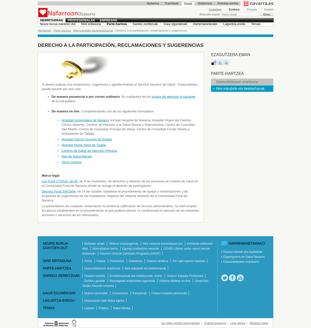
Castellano (215, 9)
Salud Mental (121, 308)
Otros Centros (72, 162)
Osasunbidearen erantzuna (237, 82)
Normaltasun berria (106, 248)
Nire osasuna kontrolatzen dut (163, 243)
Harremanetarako (205, 24)
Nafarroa (153, 3)
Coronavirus (120, 293)
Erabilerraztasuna (215, 323)
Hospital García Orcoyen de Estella (87, 139)
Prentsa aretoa (228, 3)
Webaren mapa (259, 323)
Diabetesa (136, 261)
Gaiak (188, 3)
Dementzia (117, 261)
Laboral (89, 308)
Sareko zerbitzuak (145, 24)
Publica (104, 308)
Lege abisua (237, 323)
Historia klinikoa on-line (175, 281)
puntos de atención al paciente (173, 96)
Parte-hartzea (117, 24)
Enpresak (108, 20)
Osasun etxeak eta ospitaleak (242, 252)
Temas (256, 24)
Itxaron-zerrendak (96, 293)
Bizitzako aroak (94, 243)
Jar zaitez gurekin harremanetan (180, 323)
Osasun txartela (95, 276)
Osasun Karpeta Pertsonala (185, 276)
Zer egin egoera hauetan (189, 261)
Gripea (101, 261)
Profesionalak (81, 20)
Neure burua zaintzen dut (58, 24)
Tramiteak (172, 3)
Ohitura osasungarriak (124, 243)
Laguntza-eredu (234, 24)
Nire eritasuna (91, 24)
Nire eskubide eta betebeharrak (93, 30)
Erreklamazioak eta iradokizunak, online (136, 276)
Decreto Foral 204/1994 (59, 191)
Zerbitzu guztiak (95, 281)
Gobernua (205, 3)
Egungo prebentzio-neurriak (141, 248)
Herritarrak (51, 20)
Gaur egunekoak (175, 24)
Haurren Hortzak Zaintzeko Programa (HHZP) (130, 253)
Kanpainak (140, 293)
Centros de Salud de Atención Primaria (89, 151)
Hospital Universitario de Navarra (85, 120)
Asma (88, 261)
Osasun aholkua (158, 261)
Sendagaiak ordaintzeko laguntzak (133, 281)
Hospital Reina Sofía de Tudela (84, 145)
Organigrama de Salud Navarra (244, 257)
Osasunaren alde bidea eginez (104, 300)
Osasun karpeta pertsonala (169, 293)
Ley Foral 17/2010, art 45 (60, 181)
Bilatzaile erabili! (210, 14)
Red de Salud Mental (77, 156)
